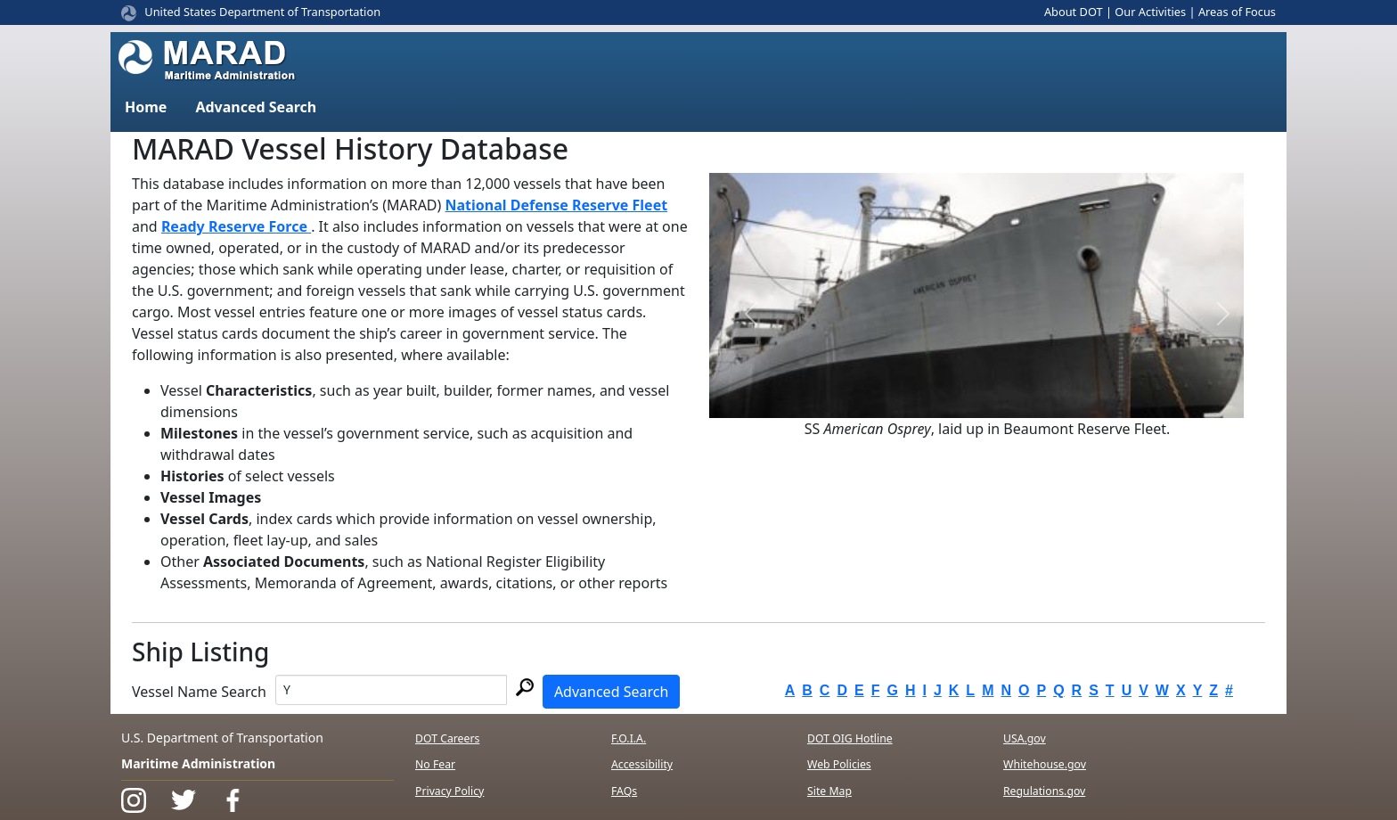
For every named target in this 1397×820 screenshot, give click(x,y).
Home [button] (146, 107)
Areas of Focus (1237, 12)
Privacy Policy (449, 791)
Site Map (829, 791)
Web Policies (839, 764)
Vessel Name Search (199, 691)
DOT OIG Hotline (850, 738)
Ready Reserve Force (236, 226)
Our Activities (1150, 12)
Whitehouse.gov (1044, 764)
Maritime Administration (198, 763)
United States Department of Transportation (262, 12)
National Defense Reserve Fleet (556, 205)
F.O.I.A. (628, 738)
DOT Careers (447, 738)
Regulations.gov (1044, 791)
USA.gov (1024, 738)
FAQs (624, 791)
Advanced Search (611, 691)
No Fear (435, 764)
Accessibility (642, 764)
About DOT (1073, 12)
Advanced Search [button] (255, 107)
